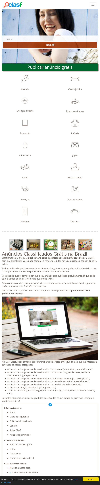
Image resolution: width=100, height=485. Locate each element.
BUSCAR (49, 45)
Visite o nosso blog (20, 467)
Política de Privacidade (21, 421)
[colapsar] (93, 5)
